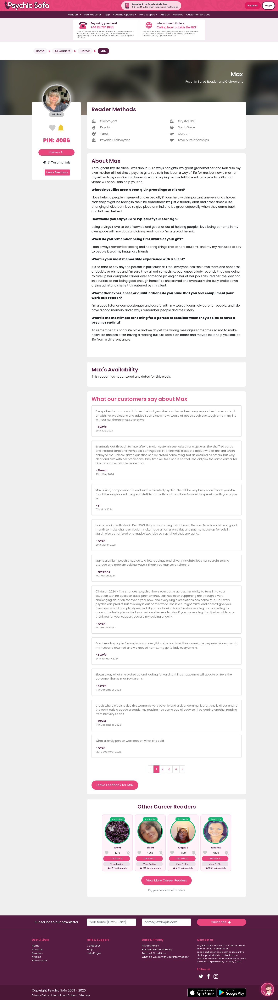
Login (268, 5)
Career (85, 51)
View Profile (116, 864)
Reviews (178, 14)
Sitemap (84, 995)
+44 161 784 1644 (102, 27)
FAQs (90, 949)
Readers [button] (73, 14)
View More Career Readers (166, 880)
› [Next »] (182, 769)
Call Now (56, 152)
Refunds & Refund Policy (157, 949)
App (107, 14)
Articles (165, 14)
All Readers (62, 51)
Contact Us (94, 945)
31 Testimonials (56, 162)
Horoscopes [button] (147, 14)
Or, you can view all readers (166, 890)
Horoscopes (39, 960)
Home (40, 51)
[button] (267, 989)
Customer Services (198, 14)
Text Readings (93, 14)
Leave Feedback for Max (114, 785)
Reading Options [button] (124, 14)
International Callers (64, 995)
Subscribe (221, 922)
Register (252, 5)
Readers (37, 953)
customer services (207, 958)
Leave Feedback (57, 172)
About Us (37, 949)
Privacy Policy (150, 945)
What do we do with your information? (165, 956)
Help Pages (94, 953)
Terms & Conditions (154, 953)
